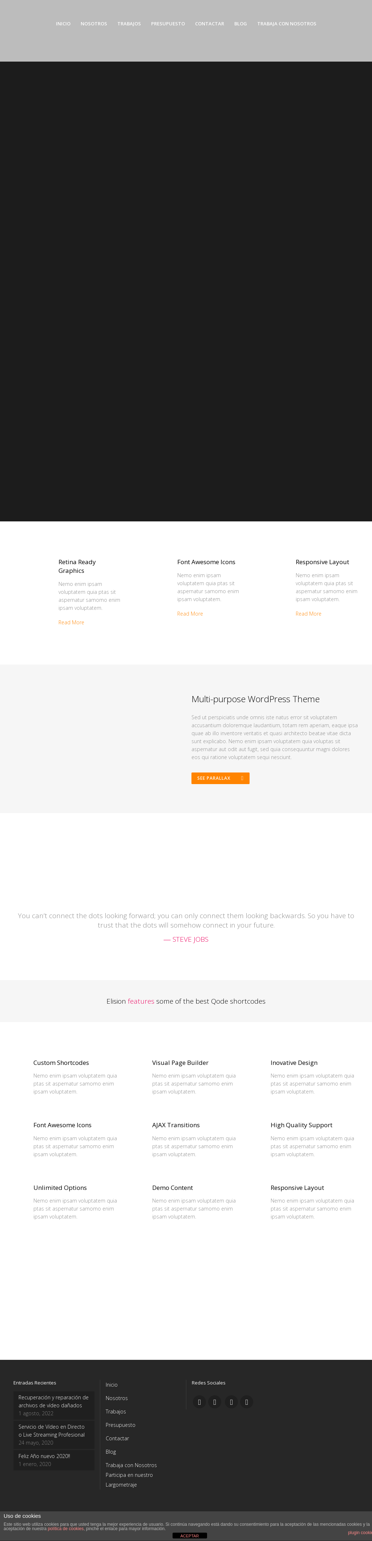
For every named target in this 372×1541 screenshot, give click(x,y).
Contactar (117, 1440)
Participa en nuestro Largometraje (129, 1482)
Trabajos (116, 1414)
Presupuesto (121, 1427)
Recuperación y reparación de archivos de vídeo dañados (54, 1403)
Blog (111, 1454)
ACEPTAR (189, 1536)
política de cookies (66, 1528)
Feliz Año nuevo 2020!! (44, 1458)
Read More (71, 622)
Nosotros (117, 1400)
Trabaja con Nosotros (131, 1467)
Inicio (112, 1387)
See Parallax (221, 779)
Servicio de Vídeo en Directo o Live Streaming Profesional (52, 1433)
